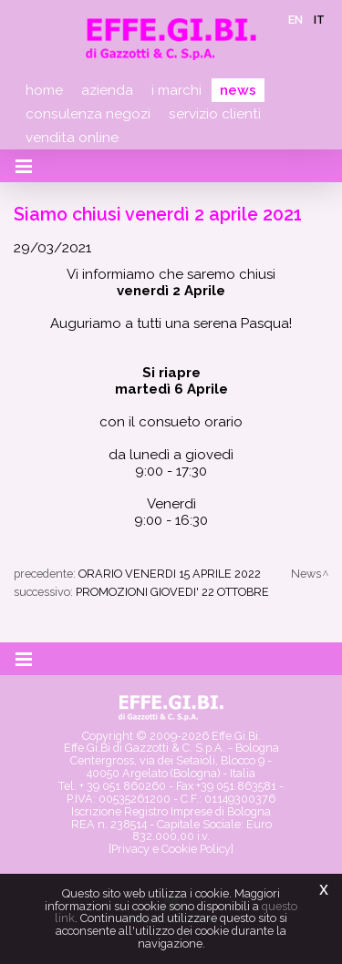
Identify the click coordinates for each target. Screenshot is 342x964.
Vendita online (72, 137)
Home (44, 90)
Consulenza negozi (88, 114)
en (295, 19)
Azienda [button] (107, 90)
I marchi (176, 90)
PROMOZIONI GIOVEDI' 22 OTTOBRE (172, 592)
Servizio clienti (215, 114)
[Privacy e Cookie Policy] (171, 849)
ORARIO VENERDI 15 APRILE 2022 (169, 573)
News (238, 90)
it (319, 19)
